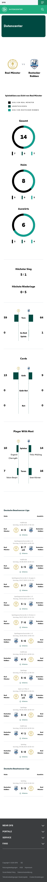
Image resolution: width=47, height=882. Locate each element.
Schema (23, 535)
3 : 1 (23, 696)
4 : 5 (23, 530)
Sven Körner (35, 478)
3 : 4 (23, 715)
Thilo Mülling (36, 455)
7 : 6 (23, 622)
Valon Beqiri (11, 478)
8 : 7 (23, 548)
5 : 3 (23, 788)
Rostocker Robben (39, 530)
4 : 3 (23, 659)
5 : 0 (23, 752)
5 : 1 (23, 604)
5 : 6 (23, 641)
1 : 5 (23, 567)
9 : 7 (23, 585)
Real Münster (7, 530)
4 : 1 (23, 733)
